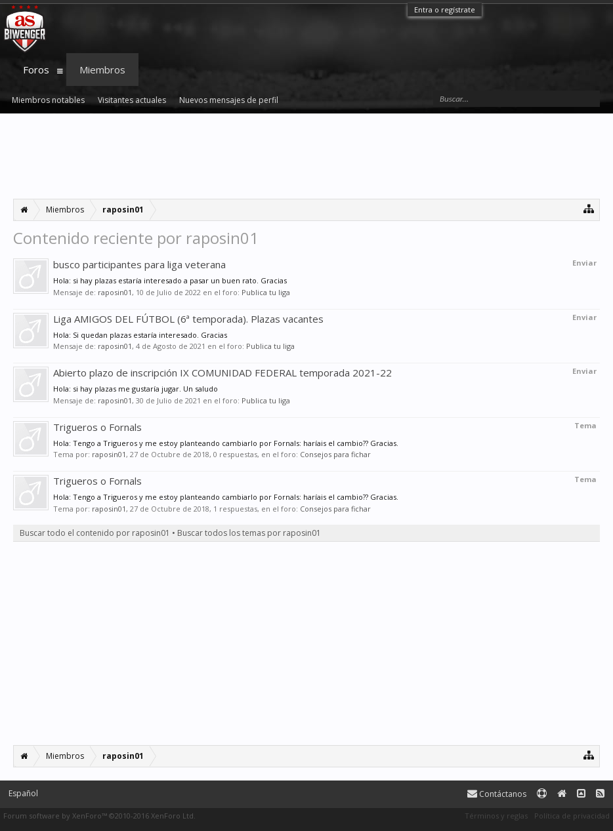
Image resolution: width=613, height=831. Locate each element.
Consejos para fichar (335, 454)
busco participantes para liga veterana (139, 264)
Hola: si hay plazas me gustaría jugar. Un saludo (135, 389)
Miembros (102, 69)
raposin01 (115, 292)
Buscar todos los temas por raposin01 (249, 532)
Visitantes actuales (132, 100)
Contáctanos (496, 794)
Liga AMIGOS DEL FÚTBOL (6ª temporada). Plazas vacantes (188, 318)
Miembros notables (48, 100)
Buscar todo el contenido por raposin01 (95, 532)
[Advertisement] (306, 156)
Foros (36, 69)
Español (23, 793)
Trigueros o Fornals (97, 427)
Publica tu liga (266, 292)
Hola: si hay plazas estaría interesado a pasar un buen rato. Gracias (170, 280)
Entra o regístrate (444, 9)
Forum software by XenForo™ (99, 816)
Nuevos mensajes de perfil (228, 100)
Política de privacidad (572, 816)
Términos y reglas (496, 816)
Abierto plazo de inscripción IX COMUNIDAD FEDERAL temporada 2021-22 (222, 372)
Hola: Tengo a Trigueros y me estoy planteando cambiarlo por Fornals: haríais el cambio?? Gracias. (225, 443)
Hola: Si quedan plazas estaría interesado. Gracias (140, 335)
